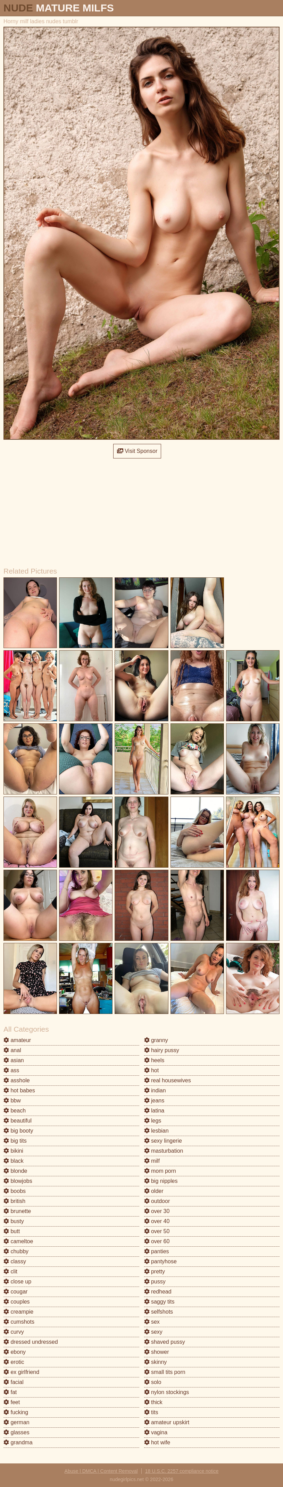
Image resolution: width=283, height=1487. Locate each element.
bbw (12, 1100)
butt (11, 1231)
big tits (15, 1141)
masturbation (163, 1151)
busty (13, 1221)
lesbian (156, 1131)
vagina (156, 1432)
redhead (158, 1292)
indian (155, 1090)
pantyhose (160, 1261)
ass (11, 1070)
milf (152, 1161)
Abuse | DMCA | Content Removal (101, 1471)
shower (156, 1352)
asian (13, 1060)
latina (154, 1111)
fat (10, 1392)
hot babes (19, 1090)
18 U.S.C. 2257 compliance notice (182, 1471)
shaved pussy (164, 1342)
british (14, 1201)
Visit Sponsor (137, 451)
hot (151, 1070)
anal (12, 1050)
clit (10, 1271)
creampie (18, 1312)
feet (11, 1402)
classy (14, 1261)
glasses (16, 1432)
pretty (154, 1271)
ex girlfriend (21, 1372)
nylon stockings (166, 1392)
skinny (155, 1362)
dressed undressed (30, 1342)
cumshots (18, 1322)
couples (16, 1302)
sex (152, 1322)
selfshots (158, 1312)
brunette (17, 1211)
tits (151, 1412)
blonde (15, 1171)
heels (154, 1060)
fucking (15, 1412)
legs (152, 1121)
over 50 (157, 1231)
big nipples (161, 1181)
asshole (16, 1080)
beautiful (17, 1121)
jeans (154, 1100)
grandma (18, 1442)
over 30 (157, 1211)
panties (156, 1251)
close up (17, 1281)
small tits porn (164, 1372)
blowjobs (17, 1181)
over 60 (157, 1241)
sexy (153, 1332)
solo (152, 1382)
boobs (14, 1191)
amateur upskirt (167, 1422)
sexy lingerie (163, 1141)
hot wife (157, 1442)
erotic (13, 1362)
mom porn (160, 1171)
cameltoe (18, 1241)
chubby (15, 1251)
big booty (18, 1131)
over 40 (157, 1221)
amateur (17, 1040)
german (16, 1422)
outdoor (157, 1201)
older (154, 1191)
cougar (15, 1292)
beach (14, 1111)
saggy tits (159, 1302)
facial (13, 1382)
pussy (155, 1281)
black (13, 1161)
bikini (13, 1151)
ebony (14, 1352)
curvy (13, 1332)
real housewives (167, 1080)
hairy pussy (161, 1050)
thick (153, 1402)
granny (156, 1040)
